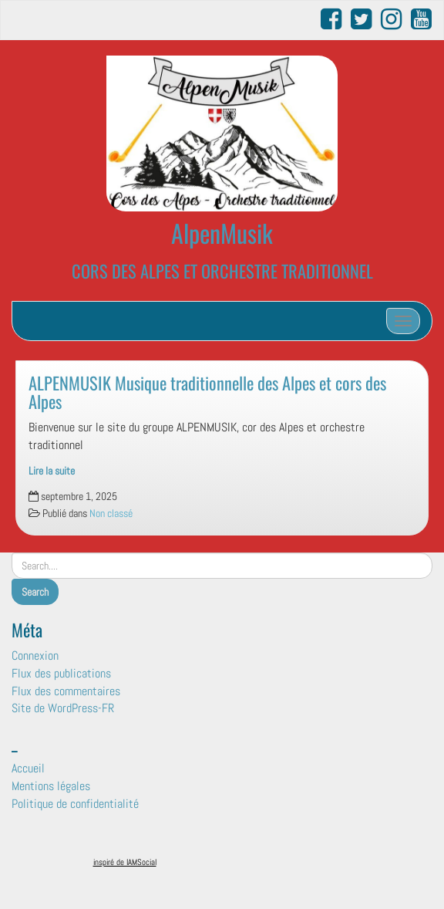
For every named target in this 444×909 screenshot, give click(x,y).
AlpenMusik (222, 233)
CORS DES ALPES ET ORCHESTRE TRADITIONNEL (222, 270)
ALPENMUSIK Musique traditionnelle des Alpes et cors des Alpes (207, 392)
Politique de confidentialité (75, 804)
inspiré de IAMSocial (124, 862)
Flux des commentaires (66, 691)
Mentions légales (51, 786)
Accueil (28, 768)
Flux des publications (61, 673)
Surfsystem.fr (255, 865)
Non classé (111, 513)
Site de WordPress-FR (63, 708)
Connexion (35, 655)
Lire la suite (52, 471)
